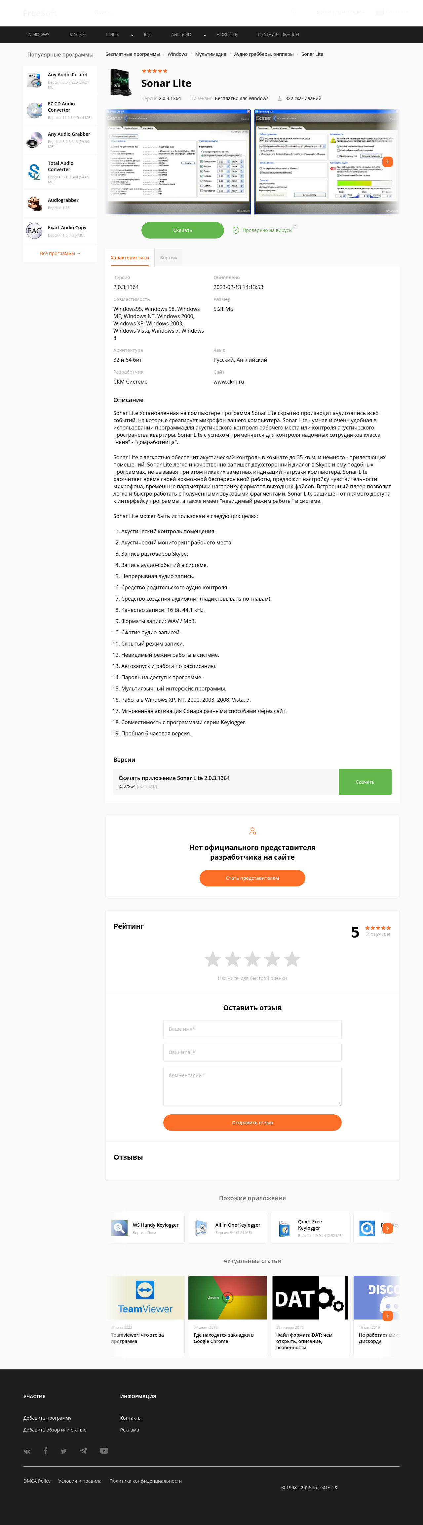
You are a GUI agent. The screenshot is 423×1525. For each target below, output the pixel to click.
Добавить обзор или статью (55, 1430)
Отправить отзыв (252, 1122)
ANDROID (181, 34)
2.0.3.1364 (161, 98)
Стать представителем (252, 878)
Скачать (182, 230)
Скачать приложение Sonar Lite (174, 778)
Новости (227, 34)
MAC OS (77, 34)
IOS (147, 34)
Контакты (131, 1418)
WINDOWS (38, 34)
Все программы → (60, 253)
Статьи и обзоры (278, 34)
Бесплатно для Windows (241, 98)
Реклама (129, 1430)
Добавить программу (47, 1418)
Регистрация (349, 12)
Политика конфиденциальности (145, 1481)
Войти (324, 12)
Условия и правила (79, 1481)
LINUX (112, 34)
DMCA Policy (37, 1481)
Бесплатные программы (132, 54)
